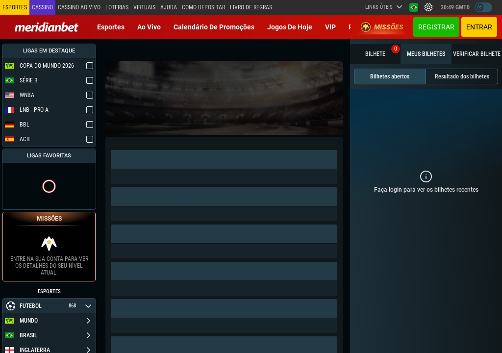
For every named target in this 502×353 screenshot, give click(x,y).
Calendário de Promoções (214, 27)
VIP (330, 27)
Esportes (111, 27)
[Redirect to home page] (46, 27)
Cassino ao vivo (79, 7)
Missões (382, 27)
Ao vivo (149, 27)
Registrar (436, 27)
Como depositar (203, 7)
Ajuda (168, 7)
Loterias (116, 7)
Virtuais (144, 7)
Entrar (479, 27)
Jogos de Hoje (289, 27)
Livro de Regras (251, 7)
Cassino (42, 7)
